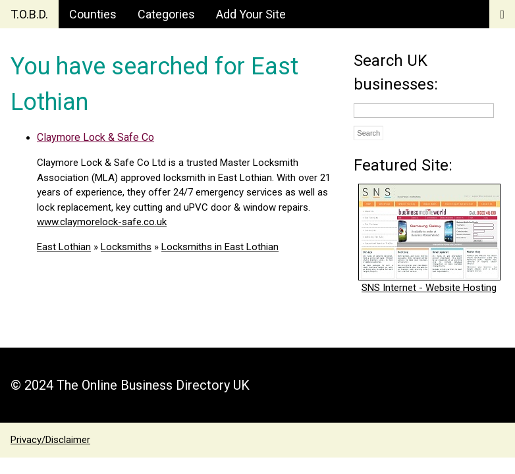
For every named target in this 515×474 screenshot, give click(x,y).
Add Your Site (251, 14)
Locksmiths (126, 247)
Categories (166, 14)
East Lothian (64, 247)
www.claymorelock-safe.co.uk (102, 222)
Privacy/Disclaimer (50, 440)
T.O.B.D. (29, 14)
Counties (93, 14)
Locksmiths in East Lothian (220, 247)
